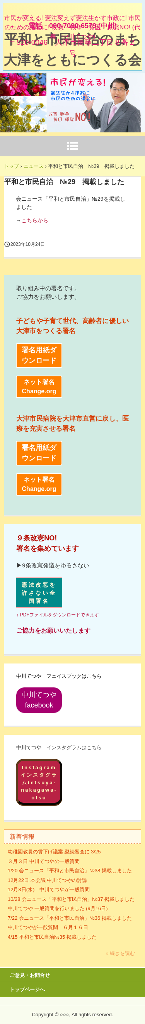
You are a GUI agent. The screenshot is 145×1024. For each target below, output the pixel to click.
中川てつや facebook (42, 700)
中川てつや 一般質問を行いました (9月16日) (58, 908)
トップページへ (27, 989)
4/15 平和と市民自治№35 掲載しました (52, 937)
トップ (11, 166)
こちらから (34, 220)
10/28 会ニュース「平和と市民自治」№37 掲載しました (71, 899)
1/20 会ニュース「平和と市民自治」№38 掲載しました (70, 870)
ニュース (34, 166)
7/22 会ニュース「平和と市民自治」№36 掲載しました (70, 918)
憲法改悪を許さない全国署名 (39, 593)
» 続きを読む (120, 953)
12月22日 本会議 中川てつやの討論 (47, 880)
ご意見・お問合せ (30, 975)
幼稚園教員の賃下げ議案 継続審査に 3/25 (54, 852)
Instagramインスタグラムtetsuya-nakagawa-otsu (39, 783)
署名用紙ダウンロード (39, 355)
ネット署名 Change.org (39, 386)
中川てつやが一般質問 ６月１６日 (48, 927)
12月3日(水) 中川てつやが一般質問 (49, 889)
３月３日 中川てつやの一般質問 (44, 861)
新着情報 (22, 836)
